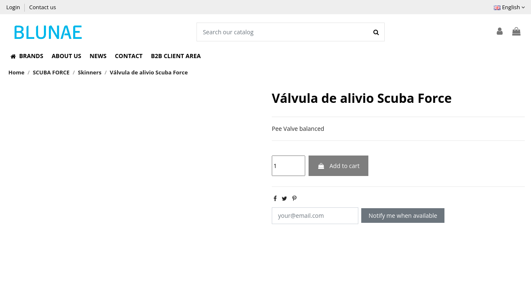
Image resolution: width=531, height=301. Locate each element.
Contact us (42, 7)
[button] (26, 56)
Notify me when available (403, 215)
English (509, 7)
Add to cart (338, 166)
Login (13, 7)
